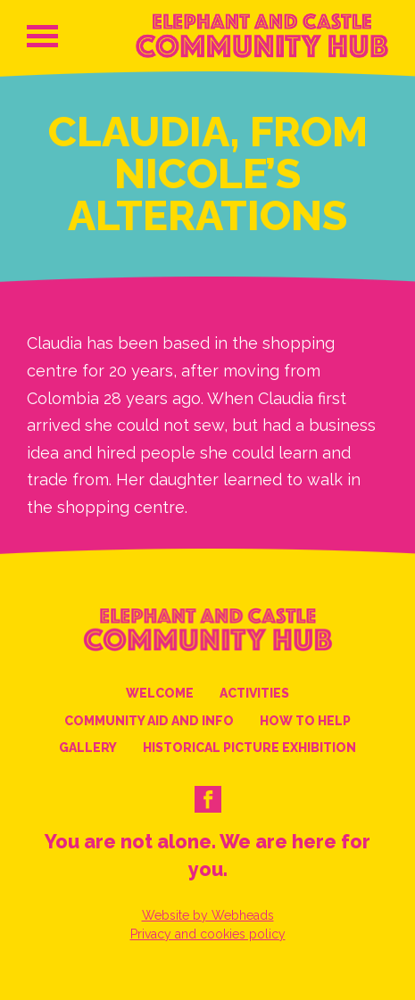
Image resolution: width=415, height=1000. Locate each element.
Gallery (88, 747)
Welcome (160, 693)
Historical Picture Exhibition (249, 747)
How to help (305, 721)
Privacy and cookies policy (208, 934)
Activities (254, 693)
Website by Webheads (208, 915)
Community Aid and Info (149, 721)
